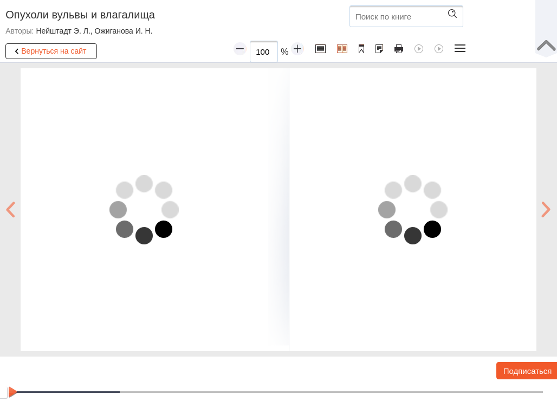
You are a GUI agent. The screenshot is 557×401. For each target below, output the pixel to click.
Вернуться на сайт (48, 51)
